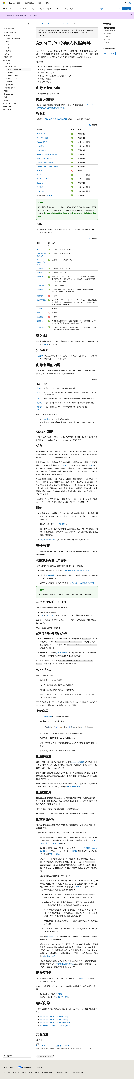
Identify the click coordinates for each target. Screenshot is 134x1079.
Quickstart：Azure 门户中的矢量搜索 (54, 1019)
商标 (66, 1072)
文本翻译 (40, 296)
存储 (77, 886)
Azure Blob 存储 (42, 138)
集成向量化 (51, 539)
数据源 (39, 388)
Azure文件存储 (42, 142)
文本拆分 (40, 321)
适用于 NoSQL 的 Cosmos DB (47, 158)
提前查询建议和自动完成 (64, 964)
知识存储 (39, 356)
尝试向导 (107, 42)
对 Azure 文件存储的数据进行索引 (56, 213)
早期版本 (16, 1072)
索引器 (39, 399)
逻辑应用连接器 (61, 119)
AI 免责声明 (6, 1072)
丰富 (42, 615)
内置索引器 (48, 119)
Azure (44, 24)
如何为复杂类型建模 (74, 786)
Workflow (107, 39)
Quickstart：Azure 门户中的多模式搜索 (55, 1022)
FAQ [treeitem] (7, 48)
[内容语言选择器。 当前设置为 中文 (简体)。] (9, 1067)
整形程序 (40, 317)
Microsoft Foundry (54, 24)
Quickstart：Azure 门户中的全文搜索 (54, 1016)
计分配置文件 (55, 843)
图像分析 (40, 277)
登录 (129, 3)
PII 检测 (39, 309)
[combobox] (17, 28)
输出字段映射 (63, 997)
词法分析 (50, 936)
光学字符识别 (41, 300)
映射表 (75, 851)
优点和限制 (108, 33)
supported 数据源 (78, 762)
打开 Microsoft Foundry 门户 (110, 9)
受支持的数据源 (58, 524)
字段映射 (59, 994)
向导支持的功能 (109, 28)
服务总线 (40, 187)
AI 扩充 (43, 539)
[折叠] (28, 24)
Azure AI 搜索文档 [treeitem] (10, 32)
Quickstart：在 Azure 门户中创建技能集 (55, 1025)
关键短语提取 (41, 285)
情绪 (38, 313)
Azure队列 (40, 146)
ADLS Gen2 (41, 134)
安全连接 (107, 36)
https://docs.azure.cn (46, 35)
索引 (38, 392)
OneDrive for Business (44, 179)
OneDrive (40, 175)
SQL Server (49, 195)
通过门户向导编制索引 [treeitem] (15, 69)
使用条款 (60, 1072)
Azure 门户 (46, 419)
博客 (23, 1072)
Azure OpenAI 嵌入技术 (41, 262)
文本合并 (40, 327)
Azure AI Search (68, 24)
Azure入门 (126, 9)
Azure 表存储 (41, 150)
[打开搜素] (125, 3)
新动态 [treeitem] (8, 42)
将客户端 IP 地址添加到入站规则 (77, 570)
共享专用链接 (61, 652)
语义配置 (45, 344)
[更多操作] (96, 24)
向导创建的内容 (109, 31)
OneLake (40, 183)
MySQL (39, 171)
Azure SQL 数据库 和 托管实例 (47, 154)
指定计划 (83, 978)
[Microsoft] (4, 3)
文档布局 (40, 268)
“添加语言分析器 (48, 956)
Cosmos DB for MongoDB (45, 162)
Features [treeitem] (9, 45)
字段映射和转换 (55, 854)
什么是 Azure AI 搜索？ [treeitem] (14, 38)
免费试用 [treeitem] (9, 51)
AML (38, 249)
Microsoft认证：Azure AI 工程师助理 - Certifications (54, 1046)
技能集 (39, 403)
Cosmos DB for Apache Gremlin (47, 167)
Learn (38, 24)
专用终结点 (50, 575)
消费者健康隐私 (47, 1072)
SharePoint (40, 191)
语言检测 (40, 289)
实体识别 (40, 273)
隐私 (36, 1072)
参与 (30, 1072)
